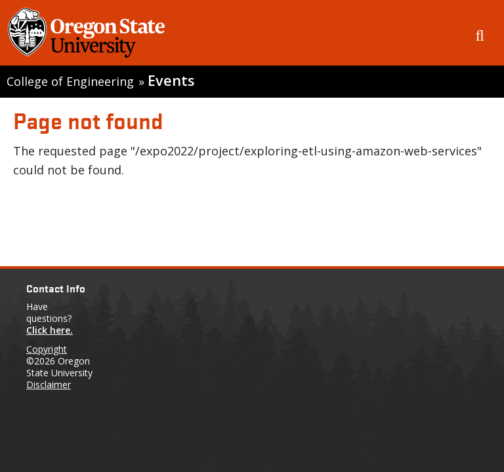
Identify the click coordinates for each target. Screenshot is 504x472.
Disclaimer (48, 384)
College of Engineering (70, 81)
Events (171, 80)
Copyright (46, 349)
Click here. (49, 330)
